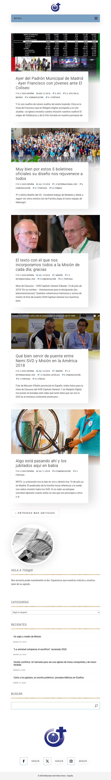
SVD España (28, 93)
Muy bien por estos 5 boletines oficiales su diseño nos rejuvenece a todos (49, 174)
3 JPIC (58, 93)
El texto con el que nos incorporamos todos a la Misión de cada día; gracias (48, 265)
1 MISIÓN (58, 275)
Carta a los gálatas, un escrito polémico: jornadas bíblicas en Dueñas (49, 677)
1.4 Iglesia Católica (50, 375)
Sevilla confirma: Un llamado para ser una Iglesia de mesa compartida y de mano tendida (55, 663)
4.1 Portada (54, 97)
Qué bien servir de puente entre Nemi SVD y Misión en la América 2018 (46, 361)
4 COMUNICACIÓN (35, 97)
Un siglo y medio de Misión (27, 636)
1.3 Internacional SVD (65, 184)
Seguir (36, 761)
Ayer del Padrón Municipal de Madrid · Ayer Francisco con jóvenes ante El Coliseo (49, 83)
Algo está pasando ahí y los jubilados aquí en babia (41, 463)
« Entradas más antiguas (35, 513)
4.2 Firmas (56, 188)
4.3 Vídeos (40, 379)
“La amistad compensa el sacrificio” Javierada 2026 (40, 649)
